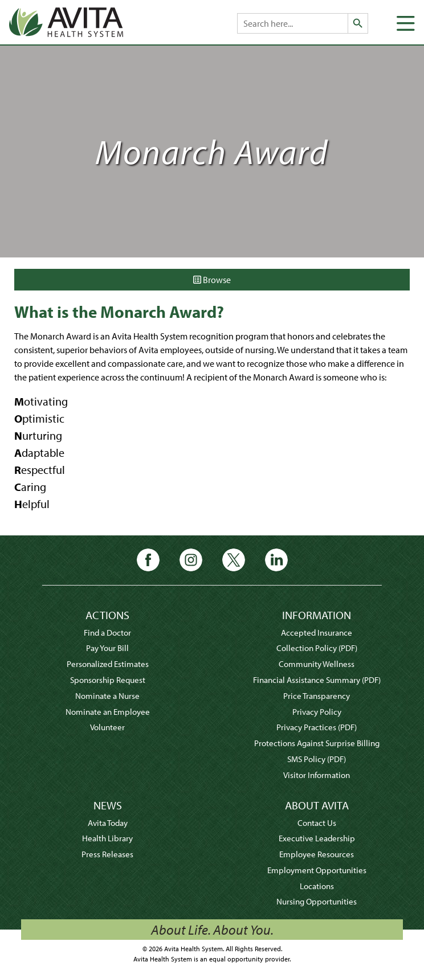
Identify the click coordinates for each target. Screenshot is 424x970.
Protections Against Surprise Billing (317, 743)
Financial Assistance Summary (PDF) (317, 679)
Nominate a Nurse (107, 695)
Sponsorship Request (107, 679)
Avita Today (108, 822)
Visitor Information (316, 775)
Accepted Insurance (316, 632)
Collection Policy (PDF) (316, 647)
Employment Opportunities (316, 870)
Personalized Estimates (108, 663)
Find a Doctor (107, 632)
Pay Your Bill (107, 647)
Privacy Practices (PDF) (316, 727)
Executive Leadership (317, 838)
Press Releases (107, 854)
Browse (212, 279)
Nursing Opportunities (316, 901)
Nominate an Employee (108, 711)
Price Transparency (316, 695)
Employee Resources (316, 854)
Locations (317, 886)
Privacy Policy (316, 711)
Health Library (107, 838)
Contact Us (316, 822)
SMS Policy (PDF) (316, 759)
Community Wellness (316, 663)
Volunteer (107, 727)
